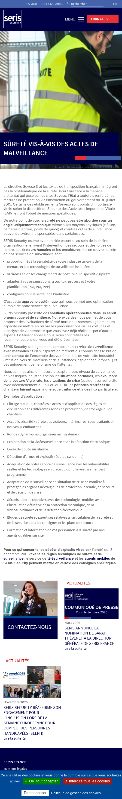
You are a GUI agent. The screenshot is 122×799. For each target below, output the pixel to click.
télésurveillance (60, 558)
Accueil (59, 167)
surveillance (13, 558)
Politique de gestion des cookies (76, 793)
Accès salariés (52, 4)
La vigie (32, 4)
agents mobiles (97, 558)
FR (115, 4)
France (97, 18)
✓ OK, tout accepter (41, 781)
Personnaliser (35, 793)
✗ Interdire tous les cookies (87, 781)
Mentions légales (15, 769)
